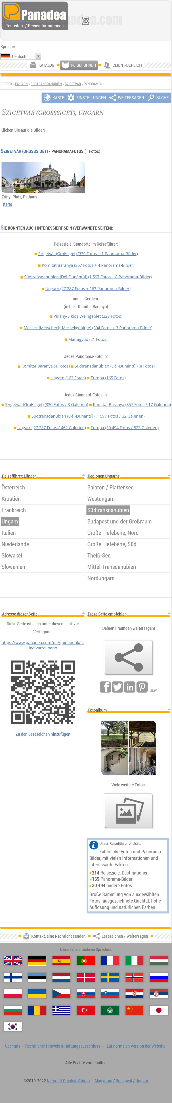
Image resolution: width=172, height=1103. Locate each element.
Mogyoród (103, 1081)
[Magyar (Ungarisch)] (158, 961)
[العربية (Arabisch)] (110, 1010)
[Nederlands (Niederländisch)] (61, 977)
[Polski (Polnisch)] (12, 994)
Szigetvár (73, 83)
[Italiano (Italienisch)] (134, 961)
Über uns (12, 1046)
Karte (7, 204)
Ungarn (21, 83)
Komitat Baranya (88, 265)
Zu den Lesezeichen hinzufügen (43, 734)
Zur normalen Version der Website (136, 1046)
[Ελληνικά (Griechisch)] (61, 1010)
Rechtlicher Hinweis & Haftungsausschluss (62, 1046)
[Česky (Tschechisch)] (61, 994)
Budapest (124, 1081)
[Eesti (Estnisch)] (37, 977)
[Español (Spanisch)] (61, 961)
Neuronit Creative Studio (68, 1081)
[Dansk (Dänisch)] (85, 977)
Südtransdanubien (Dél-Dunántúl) (88, 276)
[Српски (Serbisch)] (158, 994)
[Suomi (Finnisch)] (12, 977)
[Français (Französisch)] (110, 961)
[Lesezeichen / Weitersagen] (128, 657)
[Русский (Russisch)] (158, 977)
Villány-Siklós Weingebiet (88, 316)
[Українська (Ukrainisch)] (37, 994)
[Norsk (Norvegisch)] (134, 977)
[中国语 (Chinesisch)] (134, 1010)
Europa (108, 377)
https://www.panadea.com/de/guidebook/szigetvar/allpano (43, 645)
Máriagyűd (87, 339)
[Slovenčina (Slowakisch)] (85, 994)
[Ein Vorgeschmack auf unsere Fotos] (128, 810)
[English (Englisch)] (12, 961)
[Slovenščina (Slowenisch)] (110, 994)
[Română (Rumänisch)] (37, 1010)
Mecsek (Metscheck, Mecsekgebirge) (88, 327)
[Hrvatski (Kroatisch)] (134, 994)
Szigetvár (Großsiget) (24, 151)
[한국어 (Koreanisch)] (12, 1027)
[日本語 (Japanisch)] (158, 1010)
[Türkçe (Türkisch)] (85, 1010)
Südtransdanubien (46, 83)
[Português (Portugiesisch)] (85, 961)
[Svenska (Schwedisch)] (110, 977)
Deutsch (19, 56)
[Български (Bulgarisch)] (12, 1010)
